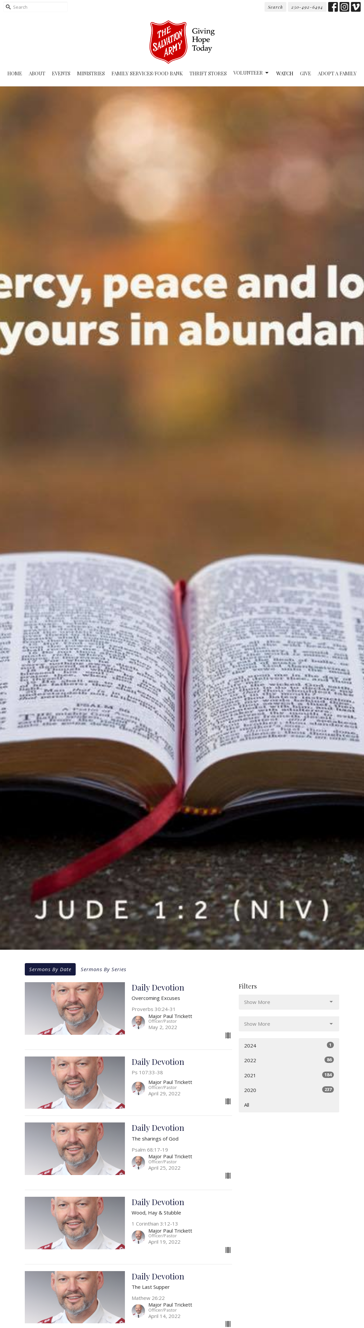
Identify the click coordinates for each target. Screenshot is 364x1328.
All (246, 1104)
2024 (289, 1045)
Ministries (91, 73)
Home (14, 73)
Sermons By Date (50, 969)
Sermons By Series (103, 969)
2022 (289, 1060)
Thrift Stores (208, 73)
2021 (289, 1075)
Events (61, 73)
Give (305, 73)
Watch (284, 73)
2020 (289, 1089)
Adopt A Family (337, 73)
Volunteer (251, 72)
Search (275, 7)
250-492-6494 (307, 7)
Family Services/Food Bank (147, 73)
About (37, 73)
